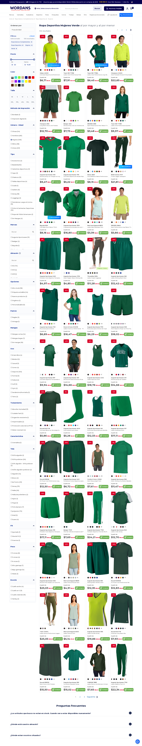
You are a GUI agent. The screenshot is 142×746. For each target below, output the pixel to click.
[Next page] (131, 30)
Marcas (13, 225)
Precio (13, 54)
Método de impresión (20, 108)
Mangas (14, 328)
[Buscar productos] (81, 8)
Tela (12, 449)
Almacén (14, 253)
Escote (13, 580)
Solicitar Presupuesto (17, 2)
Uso (12, 349)
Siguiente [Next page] (92, 697)
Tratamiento (16, 403)
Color (12, 72)
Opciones (14, 282)
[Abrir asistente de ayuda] (137, 741)
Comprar (56, 80)
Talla (12, 90)
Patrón (13, 311)
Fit (11, 526)
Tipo (12, 154)
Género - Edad (16, 125)
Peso (12, 547)
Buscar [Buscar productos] (97, 8)
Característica (16, 436)
